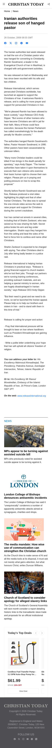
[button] (3, 4)
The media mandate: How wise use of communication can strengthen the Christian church (25, 548)
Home (7, 11)
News (15, 11)
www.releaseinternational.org (31, 396)
